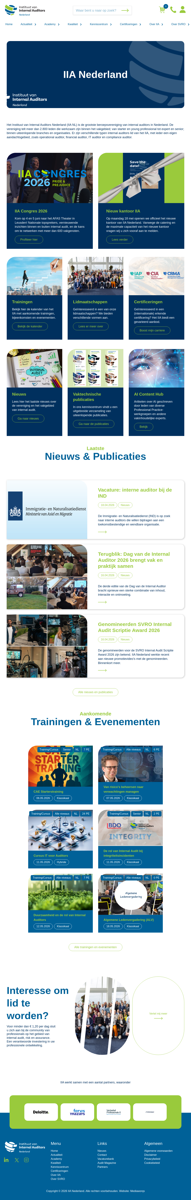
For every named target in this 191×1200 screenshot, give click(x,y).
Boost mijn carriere (152, 330)
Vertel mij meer (158, 1016)
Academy (52, 24)
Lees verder (120, 239)
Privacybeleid (152, 1158)
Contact (102, 1154)
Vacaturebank (106, 1158)
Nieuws (102, 1150)
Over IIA (156, 24)
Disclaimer (150, 1154)
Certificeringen (130, 24)
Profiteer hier (29, 239)
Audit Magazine (107, 1162)
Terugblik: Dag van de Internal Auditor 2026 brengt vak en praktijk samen (134, 560)
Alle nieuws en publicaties (95, 692)
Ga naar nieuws (28, 418)
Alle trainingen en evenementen (95, 947)
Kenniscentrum (101, 24)
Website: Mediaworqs (132, 1191)
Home (9, 24)
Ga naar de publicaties (94, 424)
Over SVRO (180, 24)
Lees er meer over (91, 326)
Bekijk (144, 426)
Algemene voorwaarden (158, 1150)
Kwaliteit (75, 24)
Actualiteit (28, 24)
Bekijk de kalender (30, 326)
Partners (103, 1166)
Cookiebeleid (152, 1162)
